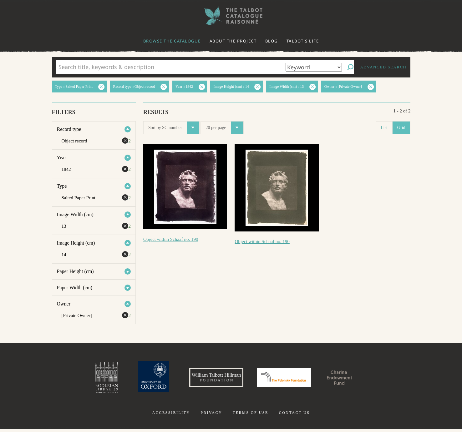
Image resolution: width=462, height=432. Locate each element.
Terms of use (250, 416)
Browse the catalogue (172, 41)
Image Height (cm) (76, 243)
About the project (233, 41)
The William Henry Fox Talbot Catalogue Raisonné (231, 15)
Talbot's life (303, 41)
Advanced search (383, 67)
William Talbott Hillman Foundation (211, 379)
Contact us (294, 416)
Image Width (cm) (75, 214)
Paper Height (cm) (75, 271)
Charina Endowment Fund (350, 379)
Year (61, 157)
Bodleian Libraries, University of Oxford (92, 379)
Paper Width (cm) (75, 287)
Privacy (211, 416)
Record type (69, 129)
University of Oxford (142, 379)
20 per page (224, 128)
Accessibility (171, 416)
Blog (271, 41)
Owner (64, 303)
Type (62, 186)
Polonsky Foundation (287, 379)
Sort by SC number (173, 128)
